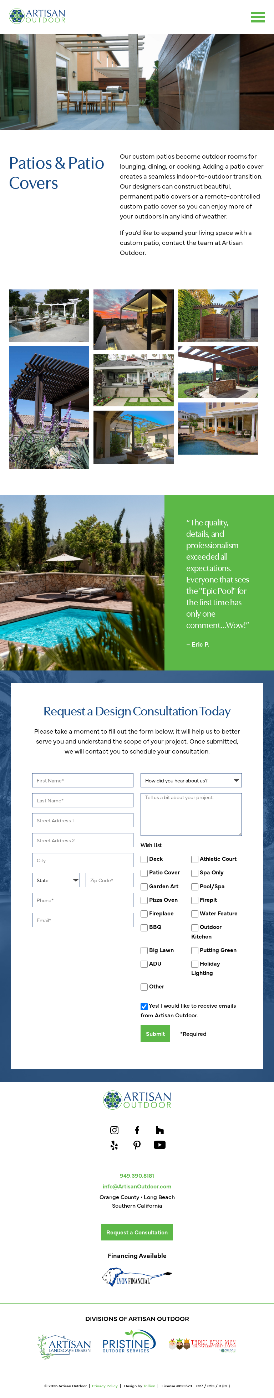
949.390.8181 (137, 1175)
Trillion (149, 1385)
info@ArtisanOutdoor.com (137, 1186)
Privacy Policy (105, 1385)
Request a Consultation (137, 1232)
